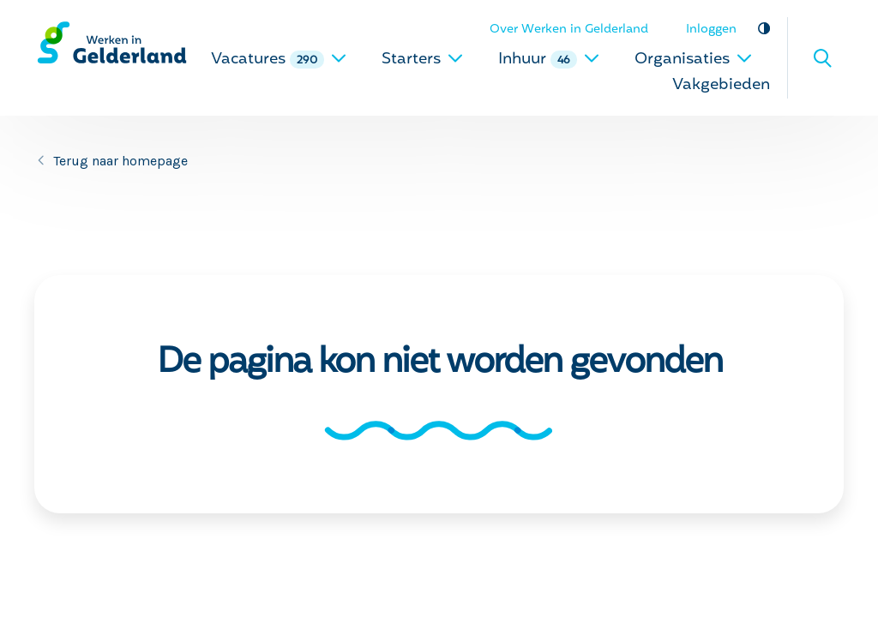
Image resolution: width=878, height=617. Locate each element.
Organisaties (693, 59)
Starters (423, 59)
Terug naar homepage (120, 161)
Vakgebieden (721, 85)
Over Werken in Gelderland (569, 29)
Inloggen (711, 29)
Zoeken (822, 58)
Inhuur (549, 59)
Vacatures (279, 59)
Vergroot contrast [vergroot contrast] (763, 27)
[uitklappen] (338, 57)
